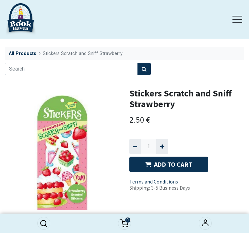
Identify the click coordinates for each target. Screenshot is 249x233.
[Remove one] (135, 146)
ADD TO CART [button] (168, 164)
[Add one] (162, 146)
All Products (22, 53)
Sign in (205, 223)
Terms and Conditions (153, 181)
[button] (43, 223)
